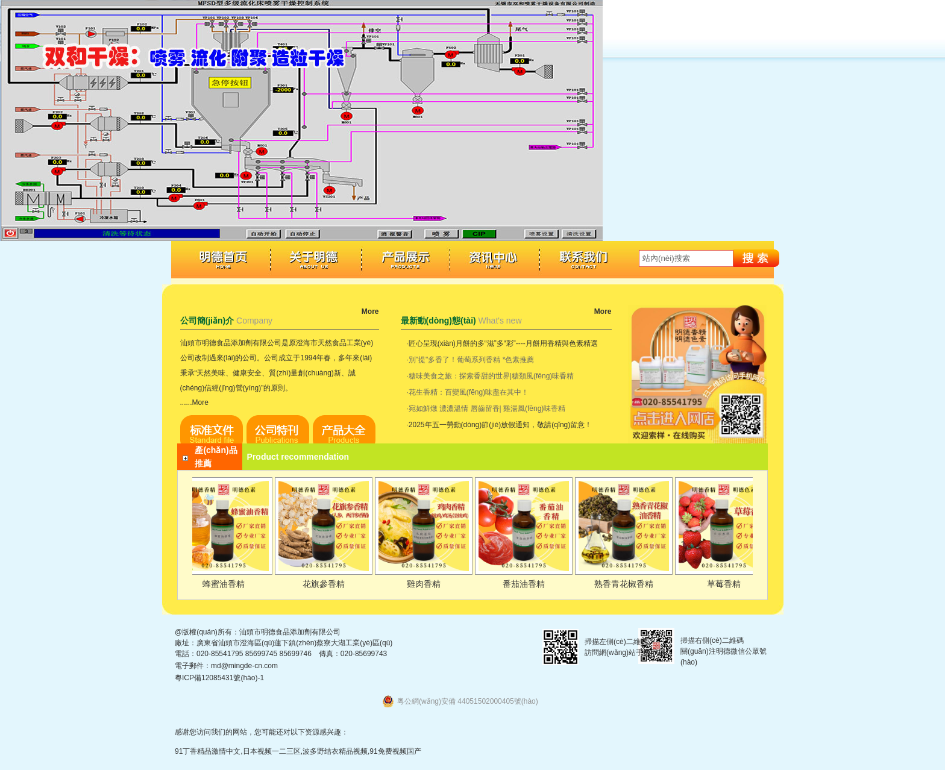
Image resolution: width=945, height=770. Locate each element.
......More (194, 402)
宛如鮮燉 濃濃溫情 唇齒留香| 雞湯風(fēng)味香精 (487, 408)
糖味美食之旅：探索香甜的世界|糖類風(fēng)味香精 (491, 376)
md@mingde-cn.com (244, 666)
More (370, 311)
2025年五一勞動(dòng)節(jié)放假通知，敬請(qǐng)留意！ (500, 425)
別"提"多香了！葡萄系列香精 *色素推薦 (472, 359)
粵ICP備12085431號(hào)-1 (219, 678)
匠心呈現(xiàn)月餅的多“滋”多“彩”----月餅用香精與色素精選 (503, 343)
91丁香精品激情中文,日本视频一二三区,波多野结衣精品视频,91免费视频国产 (298, 751)
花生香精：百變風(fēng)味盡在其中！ (469, 392)
